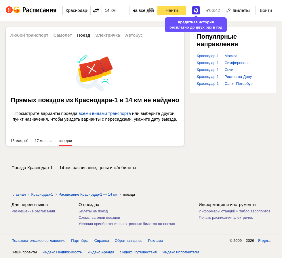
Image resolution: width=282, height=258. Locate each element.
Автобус (134, 35)
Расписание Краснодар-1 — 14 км (88, 194)
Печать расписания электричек (226, 217)
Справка (101, 240)
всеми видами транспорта (105, 113)
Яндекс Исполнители (181, 252)
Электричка (107, 35)
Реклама (155, 240)
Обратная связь (128, 240)
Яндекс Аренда (101, 252)
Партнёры (79, 240)
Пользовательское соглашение (38, 240)
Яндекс (264, 240)
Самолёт (63, 35)
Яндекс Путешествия (138, 252)
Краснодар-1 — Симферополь (223, 63)
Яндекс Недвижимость (62, 252)
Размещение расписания (33, 211)
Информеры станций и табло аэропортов (234, 211)
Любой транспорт (29, 35)
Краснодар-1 (42, 194)
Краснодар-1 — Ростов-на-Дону (224, 76)
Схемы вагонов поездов (99, 217)
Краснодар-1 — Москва (217, 56)
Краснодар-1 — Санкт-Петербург (225, 83)
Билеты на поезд (93, 211)
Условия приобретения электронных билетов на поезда (127, 224)
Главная (19, 194)
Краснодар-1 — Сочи (215, 70)
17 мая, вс (43, 141)
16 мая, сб (19, 141)
